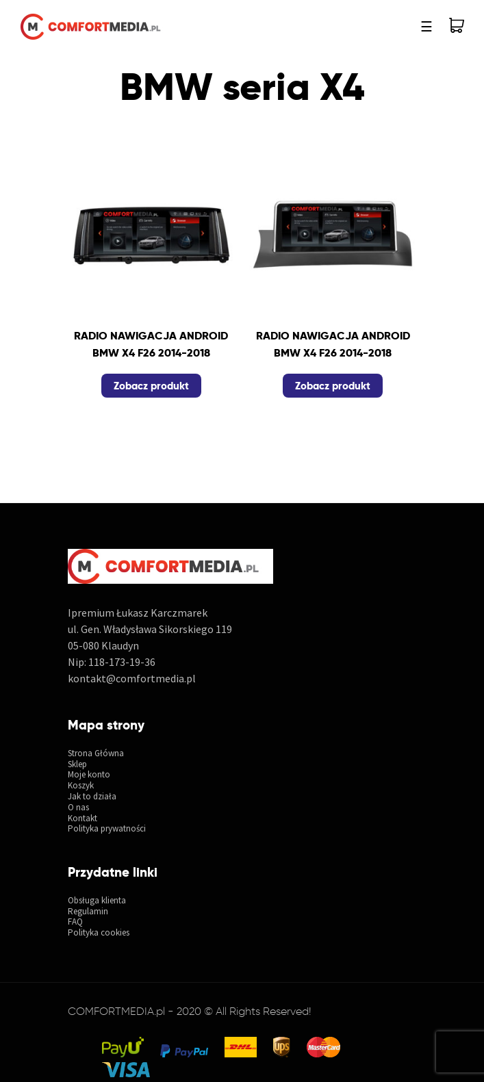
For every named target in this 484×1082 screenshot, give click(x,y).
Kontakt (82, 818)
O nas (78, 807)
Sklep (77, 764)
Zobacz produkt (151, 385)
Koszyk (81, 785)
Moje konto (89, 774)
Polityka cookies (98, 932)
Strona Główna (96, 753)
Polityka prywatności (107, 828)
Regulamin (88, 911)
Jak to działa (92, 796)
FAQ (75, 921)
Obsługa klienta (97, 900)
